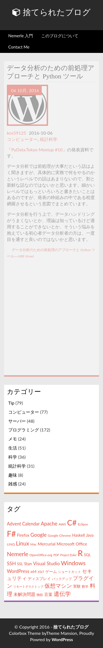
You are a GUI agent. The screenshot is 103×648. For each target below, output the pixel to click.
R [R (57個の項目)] (80, 553)
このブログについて (59, 35)
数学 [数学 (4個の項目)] (85, 586)
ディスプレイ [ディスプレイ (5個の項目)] (39, 578)
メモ (12, 438)
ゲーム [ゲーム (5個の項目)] (51, 571)
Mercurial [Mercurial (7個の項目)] (46, 543)
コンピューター (22, 139)
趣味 (12, 475)
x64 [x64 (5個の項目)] (33, 571)
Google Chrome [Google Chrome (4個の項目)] (59, 535)
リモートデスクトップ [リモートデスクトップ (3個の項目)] (28, 586)
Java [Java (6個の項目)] (90, 535)
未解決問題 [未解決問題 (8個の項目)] (24, 594)
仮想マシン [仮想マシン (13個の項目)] (58, 585)
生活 (12, 447)
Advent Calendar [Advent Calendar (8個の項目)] (23, 523)
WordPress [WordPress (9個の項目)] (18, 571)
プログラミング (23, 429)
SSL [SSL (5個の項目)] (20, 564)
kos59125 (16, 132)
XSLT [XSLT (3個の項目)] (41, 571)
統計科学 (48, 139)
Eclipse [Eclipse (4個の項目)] (83, 524)
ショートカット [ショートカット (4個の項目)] (69, 572)
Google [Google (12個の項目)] (38, 535)
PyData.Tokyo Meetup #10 (37, 149)
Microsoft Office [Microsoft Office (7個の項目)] (72, 543)
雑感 (12, 483)
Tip (11, 402)
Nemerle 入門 (20, 35)
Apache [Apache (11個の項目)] (49, 524)
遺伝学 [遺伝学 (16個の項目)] (62, 593)
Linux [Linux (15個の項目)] (22, 543)
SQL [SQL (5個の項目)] (87, 555)
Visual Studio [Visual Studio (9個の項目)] (46, 563)
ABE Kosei (26, 256)
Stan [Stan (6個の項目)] (28, 563)
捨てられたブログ (51, 12)
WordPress (62, 639)
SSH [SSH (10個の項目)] (11, 563)
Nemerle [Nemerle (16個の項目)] (17, 553)
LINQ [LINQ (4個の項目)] (11, 544)
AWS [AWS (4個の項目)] (62, 524)
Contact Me (18, 46)
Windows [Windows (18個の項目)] (73, 563)
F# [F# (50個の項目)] (11, 533)
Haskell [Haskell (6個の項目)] (78, 535)
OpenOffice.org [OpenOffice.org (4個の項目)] (40, 555)
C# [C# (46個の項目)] (72, 522)
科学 (12, 456)
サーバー (17, 421)
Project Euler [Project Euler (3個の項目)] (68, 555)
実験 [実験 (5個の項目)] (77, 586)
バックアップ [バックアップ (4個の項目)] (62, 579)
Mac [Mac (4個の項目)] (33, 544)
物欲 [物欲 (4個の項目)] (40, 595)
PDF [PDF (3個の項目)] (56, 555)
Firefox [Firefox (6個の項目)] (23, 535)
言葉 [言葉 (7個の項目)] (48, 594)
